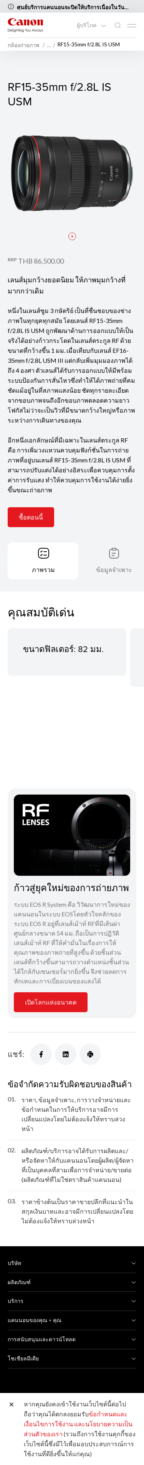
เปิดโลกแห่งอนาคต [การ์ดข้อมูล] (50, 1002)
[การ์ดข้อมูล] (72, 835)
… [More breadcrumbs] (49, 45)
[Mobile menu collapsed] (131, 25)
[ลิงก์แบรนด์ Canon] (25, 25)
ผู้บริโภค (87, 25)
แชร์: (16, 1054)
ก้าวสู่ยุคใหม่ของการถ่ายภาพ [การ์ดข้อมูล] (71, 887)
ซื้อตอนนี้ (31, 517)
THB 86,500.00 (41, 261)
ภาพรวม (43, 569)
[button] (72, 236)
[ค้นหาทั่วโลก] (117, 25)
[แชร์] (41, 1054)
